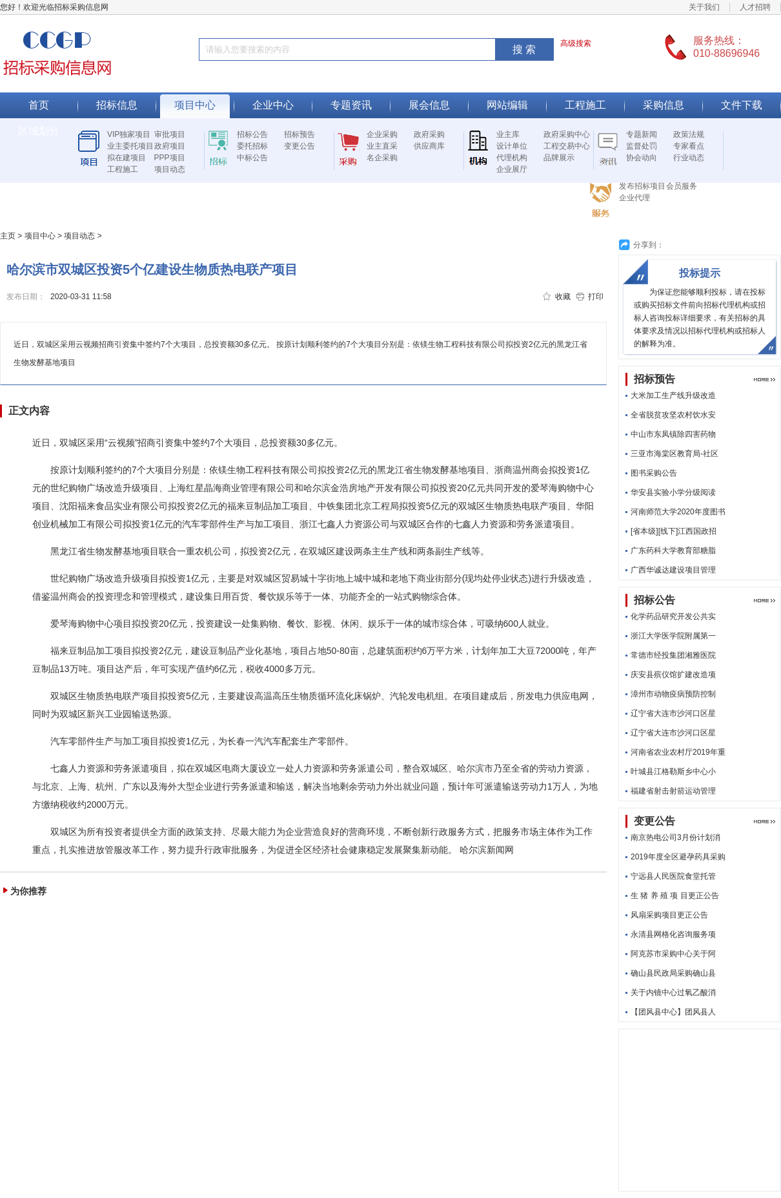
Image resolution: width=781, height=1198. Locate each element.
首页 (38, 105)
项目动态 (169, 169)
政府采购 (429, 134)
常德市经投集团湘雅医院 (673, 655)
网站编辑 (507, 105)
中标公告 (252, 157)
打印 (596, 296)
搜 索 (524, 49)
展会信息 (429, 105)
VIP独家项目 (128, 134)
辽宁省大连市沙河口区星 (673, 713)
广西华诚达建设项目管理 (673, 569)
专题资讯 (351, 105)
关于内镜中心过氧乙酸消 (673, 992)
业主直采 (382, 146)
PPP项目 (169, 157)
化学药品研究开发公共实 (673, 616)
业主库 (508, 134)
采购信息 (663, 105)
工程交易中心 (566, 146)
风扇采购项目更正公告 (669, 915)
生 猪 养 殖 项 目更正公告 (675, 895)
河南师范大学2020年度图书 (678, 511)
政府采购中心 (566, 134)
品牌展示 (558, 157)
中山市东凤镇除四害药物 (673, 434)
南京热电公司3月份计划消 (675, 837)
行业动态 (688, 157)
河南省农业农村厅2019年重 (678, 752)
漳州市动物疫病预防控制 (673, 694)
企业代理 (634, 197)
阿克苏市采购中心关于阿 (673, 953)
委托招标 (252, 146)
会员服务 (681, 186)
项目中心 (195, 105)
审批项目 (169, 134)
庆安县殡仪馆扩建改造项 (673, 674)
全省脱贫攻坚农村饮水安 (673, 414)
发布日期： (25, 296)
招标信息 (116, 105)
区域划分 (38, 130)
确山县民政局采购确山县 (673, 973)
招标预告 (299, 134)
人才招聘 (755, 7)
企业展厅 (511, 169)
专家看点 (688, 146)
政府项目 (169, 146)
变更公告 (299, 146)
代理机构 (511, 157)
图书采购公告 (654, 473)
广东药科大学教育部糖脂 (673, 550)
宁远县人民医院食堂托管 (673, 876)
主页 (7, 235)
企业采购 (382, 134)
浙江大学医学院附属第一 (673, 635)
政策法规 (688, 134)
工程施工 (585, 105)
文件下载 (741, 105)
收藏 (563, 296)
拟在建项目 (126, 157)
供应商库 (429, 146)
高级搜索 (575, 43)
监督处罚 (641, 146)
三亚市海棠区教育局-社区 (674, 453)
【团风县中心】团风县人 (673, 1011)
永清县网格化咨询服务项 (673, 934)
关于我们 (704, 7)
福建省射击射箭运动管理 (673, 790)
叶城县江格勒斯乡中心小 (673, 771)
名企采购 (382, 157)
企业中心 (273, 105)
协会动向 (641, 157)
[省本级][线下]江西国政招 (673, 531)
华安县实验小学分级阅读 (673, 492)
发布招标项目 (642, 186)
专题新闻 (641, 134)
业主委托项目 (130, 146)
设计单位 (511, 146)
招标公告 (252, 134)
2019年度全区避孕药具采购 (678, 856)
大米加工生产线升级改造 (673, 395)
